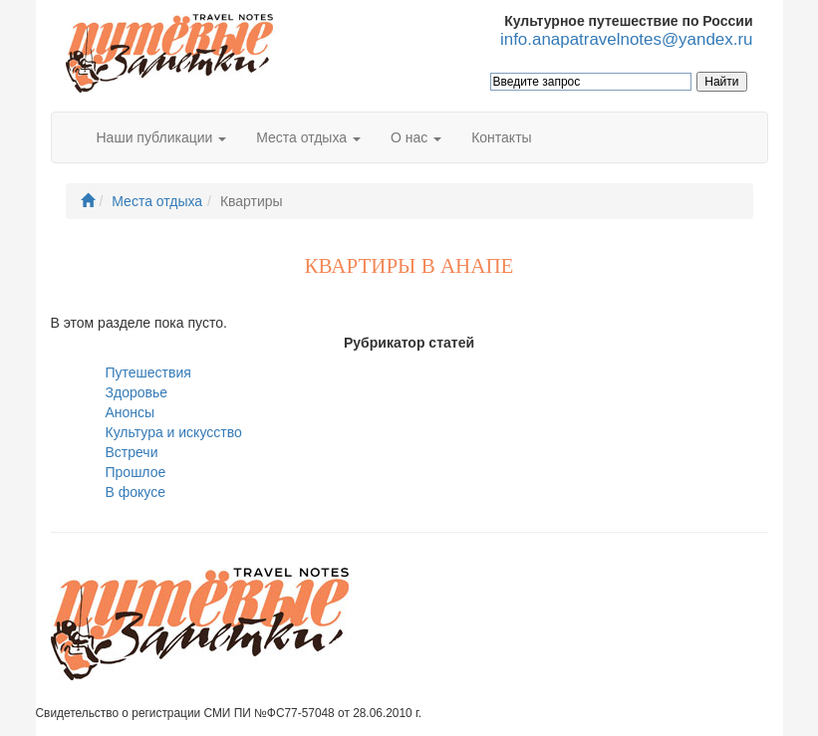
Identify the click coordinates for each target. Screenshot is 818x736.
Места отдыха (157, 201)
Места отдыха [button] (308, 137)
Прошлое (136, 472)
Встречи (132, 452)
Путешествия (148, 372)
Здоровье (137, 392)
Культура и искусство (174, 432)
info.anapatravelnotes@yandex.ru (626, 39)
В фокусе (135, 492)
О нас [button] (416, 137)
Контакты (501, 137)
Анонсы (130, 412)
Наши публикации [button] (162, 137)
